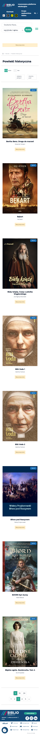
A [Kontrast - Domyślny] (3, 15)
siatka (7, 70)
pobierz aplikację (30, 713)
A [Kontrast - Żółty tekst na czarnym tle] (16, 15)
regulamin (4, 717)
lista (16, 70)
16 (19, 693)
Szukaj (28, 30)
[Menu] (36, 28)
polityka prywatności (12, 717)
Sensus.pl (34, 726)
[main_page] (3, 53)
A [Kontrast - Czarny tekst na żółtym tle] (12, 15)
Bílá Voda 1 (20, 369)
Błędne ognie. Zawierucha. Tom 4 (20, 670)
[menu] (20, 113)
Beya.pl (34, 723)
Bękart (20, 217)
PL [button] (35, 13)
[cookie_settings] (5, 730)
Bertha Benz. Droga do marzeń (20, 141)
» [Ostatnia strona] (29, 699)
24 (24, 693)
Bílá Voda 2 (20, 444)
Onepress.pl (14, 729)
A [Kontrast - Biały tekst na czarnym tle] (7, 15)
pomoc (3, 719)
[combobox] (14, 30)
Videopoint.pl (25, 729)
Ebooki (7, 53)
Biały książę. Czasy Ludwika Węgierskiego (20, 293)
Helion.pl (14, 723)
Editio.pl (34, 729)
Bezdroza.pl (13, 726)
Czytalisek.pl (24, 726)
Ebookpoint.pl (24, 723)
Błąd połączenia (20, 45)
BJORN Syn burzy (20, 595)
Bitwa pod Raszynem (20, 520)
